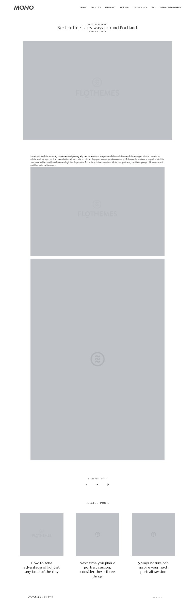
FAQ (153, 8)
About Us (96, 8)
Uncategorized (97, 24)
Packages (124, 8)
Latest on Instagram (170, 8)
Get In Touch (140, 8)
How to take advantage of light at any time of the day (41, 545)
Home (83, 8)
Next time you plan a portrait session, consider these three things (97, 545)
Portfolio (110, 8)
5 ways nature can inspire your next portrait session (153, 545)
